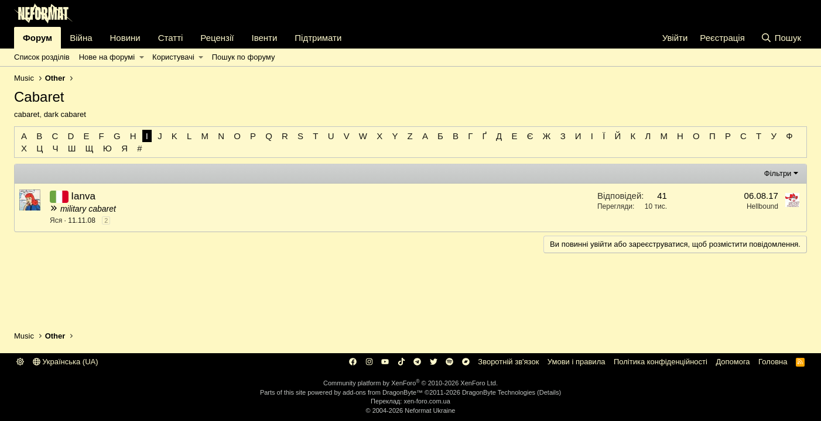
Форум (37, 38)
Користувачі (173, 57)
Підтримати (318, 38)
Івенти (264, 38)
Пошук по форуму (243, 57)
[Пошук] (781, 38)
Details (549, 392)
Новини (125, 38)
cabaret (26, 114)
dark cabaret (65, 114)
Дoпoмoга (733, 361)
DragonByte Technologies (498, 392)
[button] (141, 57)
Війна (81, 38)
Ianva (83, 196)
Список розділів (42, 57)
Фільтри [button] (778, 173)
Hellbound (762, 206)
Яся (56, 220)
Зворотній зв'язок (508, 361)
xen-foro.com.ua (426, 401)
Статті (170, 38)
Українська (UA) (65, 361)
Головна (772, 361)
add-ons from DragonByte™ (383, 392)
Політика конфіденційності (660, 361)
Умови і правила (577, 361)
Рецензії (217, 38)
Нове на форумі (107, 57)
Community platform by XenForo (410, 383)
